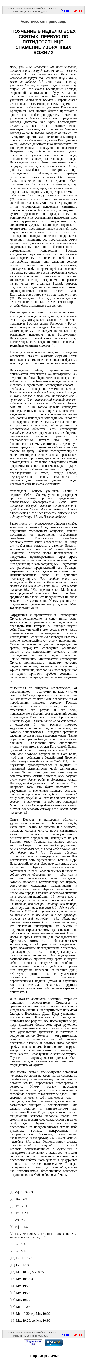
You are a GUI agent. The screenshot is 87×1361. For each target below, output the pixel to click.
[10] (69, 750)
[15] (52, 896)
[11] (64, 761)
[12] (73, 783)
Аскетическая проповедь (43, 22)
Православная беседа (19, 8)
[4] (52, 345)
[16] (55, 907)
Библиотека (44, 8)
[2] (12, 199)
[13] (25, 812)
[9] (26, 743)
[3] (12, 298)
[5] (27, 407)
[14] (43, 852)
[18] (55, 918)
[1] (41, 81)
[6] (26, 589)
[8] (34, 724)
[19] (27, 1141)
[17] (28, 911)
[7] (12, 681)
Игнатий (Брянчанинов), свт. (30, 11)
